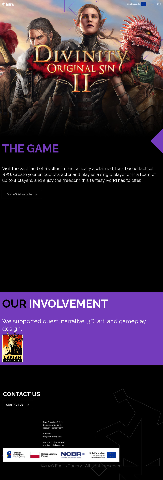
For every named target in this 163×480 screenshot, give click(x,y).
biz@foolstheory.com (52, 445)
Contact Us (17, 409)
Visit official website (22, 194)
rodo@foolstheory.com (53, 437)
